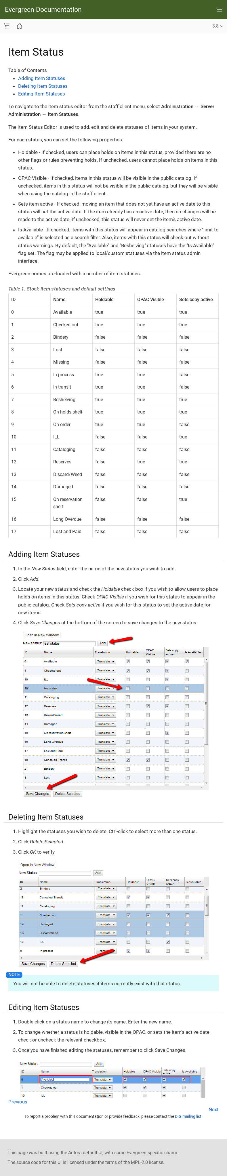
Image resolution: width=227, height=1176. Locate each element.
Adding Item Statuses (41, 78)
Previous (17, 1102)
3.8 (215, 26)
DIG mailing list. (189, 1116)
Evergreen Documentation (43, 9)
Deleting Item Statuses (43, 86)
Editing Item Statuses (41, 94)
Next (214, 1109)
